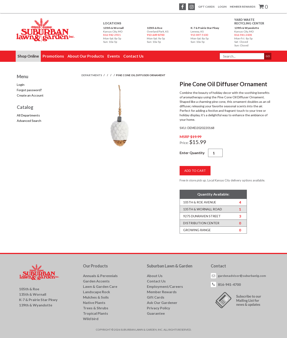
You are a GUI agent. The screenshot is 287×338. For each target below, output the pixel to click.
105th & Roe (154, 28)
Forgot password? (29, 90)
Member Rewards (242, 6)
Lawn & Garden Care (100, 286)
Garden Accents (96, 281)
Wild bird (90, 318)
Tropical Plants (95, 313)
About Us (155, 275)
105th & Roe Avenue (199, 202)
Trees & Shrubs (95, 308)
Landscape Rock (96, 292)
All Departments (28, 115)
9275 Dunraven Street (202, 216)
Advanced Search (29, 121)
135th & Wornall (113, 28)
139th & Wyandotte (246, 28)
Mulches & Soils (96, 297)
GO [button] (268, 56)
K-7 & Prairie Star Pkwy (205, 28)
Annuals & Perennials (100, 275)
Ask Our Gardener (162, 302)
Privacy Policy (158, 308)
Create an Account (30, 95)
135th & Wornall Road (202, 209)
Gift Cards (206, 6)
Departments (91, 75)
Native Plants (94, 302)
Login (222, 6)
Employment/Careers (165, 286)
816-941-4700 (229, 284)
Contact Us (156, 281)
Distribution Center (201, 223)
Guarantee (156, 313)
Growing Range (197, 230)
